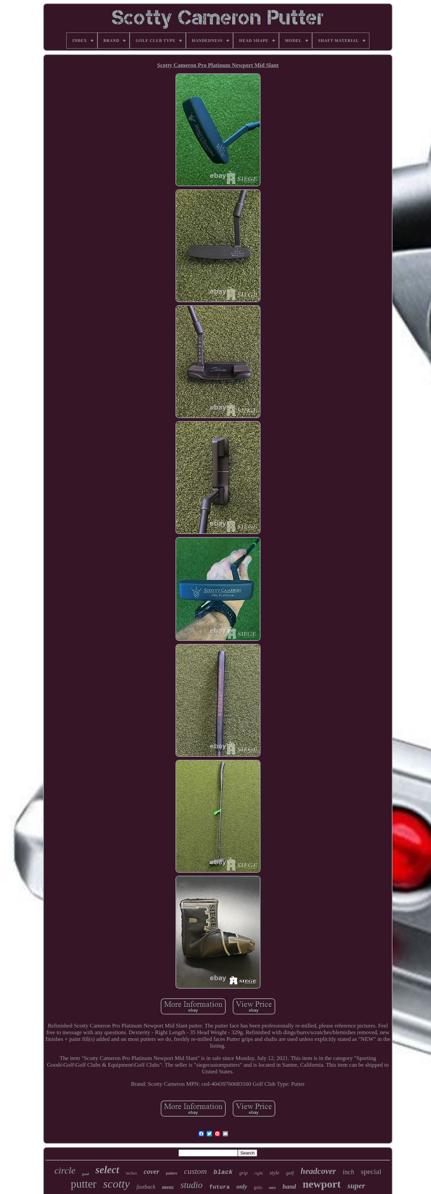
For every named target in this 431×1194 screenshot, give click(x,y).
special (371, 1171)
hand (289, 1186)
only (241, 1186)
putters (171, 1173)
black (223, 1172)
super (356, 1186)
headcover (318, 1171)
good (85, 1174)
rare (272, 1187)
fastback (145, 1187)
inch (348, 1172)
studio (192, 1185)
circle (64, 1170)
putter (83, 1184)
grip (243, 1173)
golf (290, 1173)
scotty (116, 1184)
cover (151, 1172)
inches (131, 1173)
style (274, 1173)
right (259, 1173)
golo (258, 1187)
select (107, 1170)
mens (168, 1187)
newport (322, 1184)
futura (219, 1187)
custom (195, 1171)
